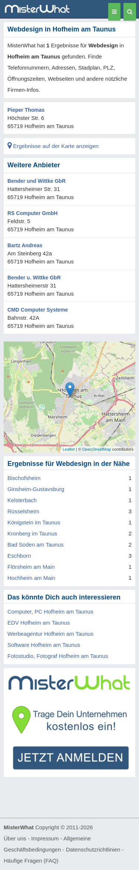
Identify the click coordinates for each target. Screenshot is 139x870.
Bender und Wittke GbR (36, 181)
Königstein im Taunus (33, 522)
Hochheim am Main (31, 578)
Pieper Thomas (25, 110)
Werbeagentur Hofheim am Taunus (50, 634)
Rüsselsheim (23, 511)
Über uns (15, 838)
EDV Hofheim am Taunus (38, 622)
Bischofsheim (23, 478)
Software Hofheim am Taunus (43, 645)
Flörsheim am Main (31, 567)
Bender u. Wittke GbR (34, 278)
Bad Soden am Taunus (35, 544)
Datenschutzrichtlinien (93, 849)
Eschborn (19, 555)
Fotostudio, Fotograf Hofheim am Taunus (57, 656)
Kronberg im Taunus (32, 533)
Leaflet (69, 449)
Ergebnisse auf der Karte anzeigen (53, 146)
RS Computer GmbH (32, 213)
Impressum (45, 838)
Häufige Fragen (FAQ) (31, 860)
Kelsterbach (22, 500)
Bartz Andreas (24, 245)
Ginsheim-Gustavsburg (35, 489)
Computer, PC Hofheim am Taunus (50, 611)
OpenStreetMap (96, 449)
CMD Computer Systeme (37, 310)
